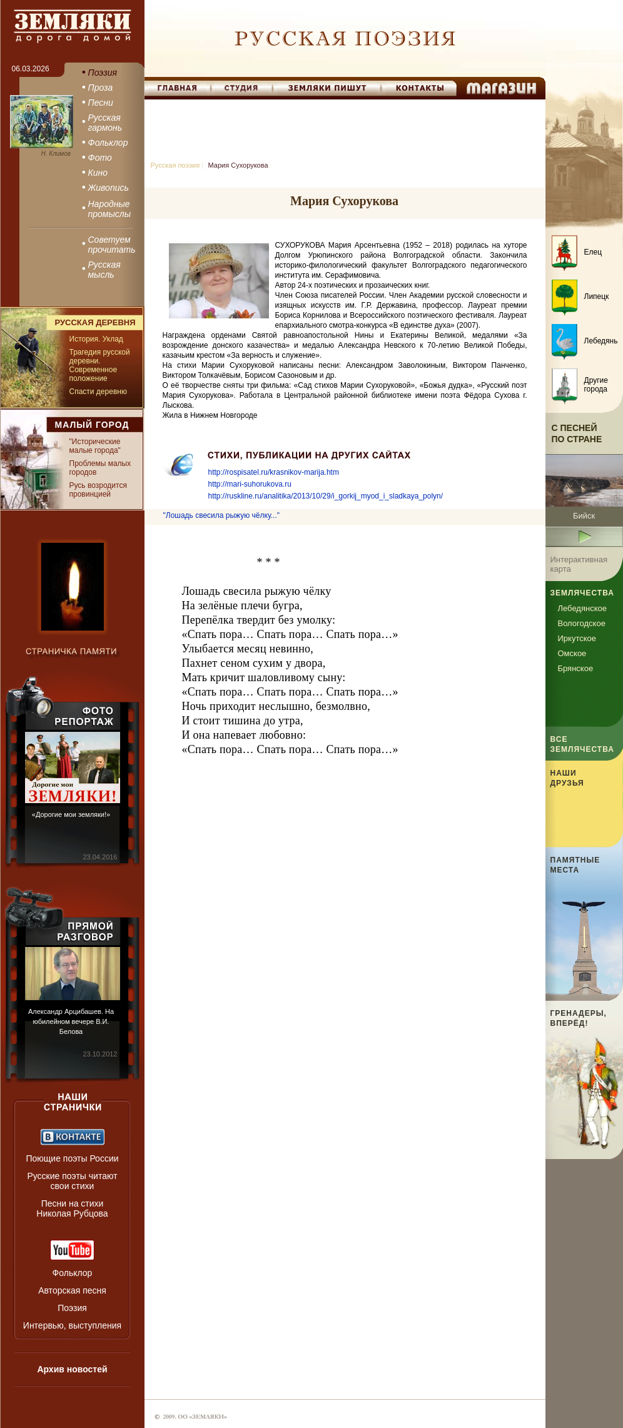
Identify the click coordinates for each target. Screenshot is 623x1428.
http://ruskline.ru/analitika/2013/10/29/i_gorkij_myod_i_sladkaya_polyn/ (325, 496)
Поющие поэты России (72, 1158)
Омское (572, 653)
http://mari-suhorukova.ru (249, 484)
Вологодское (581, 623)
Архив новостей (72, 1369)
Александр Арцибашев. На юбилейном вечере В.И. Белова (71, 1021)
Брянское (576, 668)
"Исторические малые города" (95, 446)
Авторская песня (72, 1290)
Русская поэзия (175, 165)
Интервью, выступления (72, 1325)
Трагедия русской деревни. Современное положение (99, 365)
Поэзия (72, 1308)
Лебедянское (582, 608)
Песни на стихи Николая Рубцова (72, 1208)
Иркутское (577, 638)
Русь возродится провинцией (98, 490)
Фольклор (73, 1273)
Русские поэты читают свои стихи (72, 1181)
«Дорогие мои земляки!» (71, 814)
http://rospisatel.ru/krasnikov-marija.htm (273, 472)
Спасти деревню (98, 391)
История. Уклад (96, 339)
